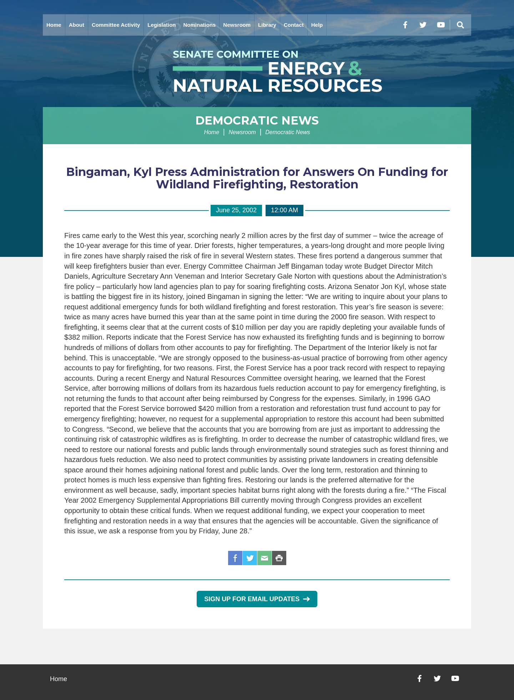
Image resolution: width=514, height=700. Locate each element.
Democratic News (257, 120)
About (76, 25)
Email (264, 558)
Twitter (250, 558)
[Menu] (460, 25)
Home (53, 25)
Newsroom (237, 25)
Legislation (161, 25)
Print (279, 558)
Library (267, 25)
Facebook (235, 558)
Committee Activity (116, 25)
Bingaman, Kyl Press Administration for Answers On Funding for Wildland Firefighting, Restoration (257, 178)
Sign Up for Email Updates (256, 599)
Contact (294, 25)
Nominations (199, 25)
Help (317, 25)
